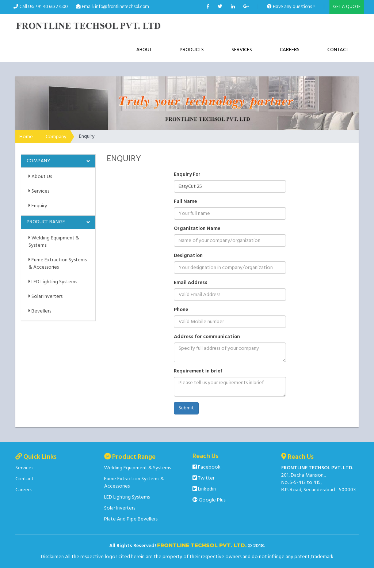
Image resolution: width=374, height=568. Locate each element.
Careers (289, 50)
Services (242, 50)
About (144, 50)
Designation (188, 256)
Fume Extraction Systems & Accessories (57, 264)
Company (56, 137)
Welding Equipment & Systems (53, 242)
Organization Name (197, 228)
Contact (337, 50)
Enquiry (37, 206)
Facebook (206, 467)
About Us (40, 177)
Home (26, 137)
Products (192, 50)
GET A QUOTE (346, 7)
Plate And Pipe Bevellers (130, 519)
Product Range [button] (46, 222)
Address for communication (207, 337)
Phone (181, 310)
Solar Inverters (45, 296)
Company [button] (38, 161)
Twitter (203, 478)
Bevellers (39, 311)
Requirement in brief (198, 371)
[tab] (58, 161)
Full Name (185, 201)
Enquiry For (187, 174)
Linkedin (204, 489)
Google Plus (208, 500)
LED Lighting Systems (52, 282)
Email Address (190, 283)
